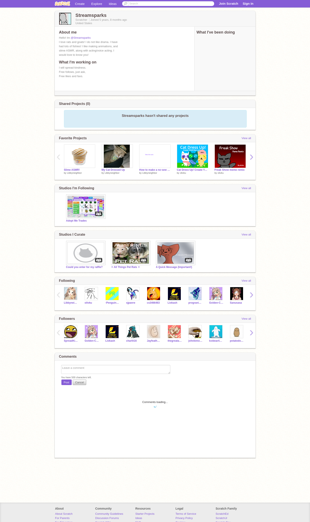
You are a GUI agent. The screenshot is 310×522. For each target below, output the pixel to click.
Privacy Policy (184, 518)
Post (66, 382)
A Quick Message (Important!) (174, 267)
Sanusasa (236, 302)
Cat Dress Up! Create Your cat (192, 169)
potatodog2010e (237, 340)
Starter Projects (145, 513)
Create (80, 4)
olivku (183, 173)
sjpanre (130, 302)
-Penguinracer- (112, 302)
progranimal (195, 302)
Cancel (79, 382)
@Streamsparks (80, 37)
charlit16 (131, 340)
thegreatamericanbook (175, 340)
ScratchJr (221, 518)
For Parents (62, 518)
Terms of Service (185, 513)
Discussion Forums (107, 518)
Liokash (172, 302)
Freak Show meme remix (230, 169)
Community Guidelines (109, 513)
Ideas (113, 4)
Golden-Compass (216, 302)
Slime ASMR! (72, 169)
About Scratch (64, 513)
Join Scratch (228, 3)
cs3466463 (153, 302)
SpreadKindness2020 (71, 340)
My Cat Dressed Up (113, 169)
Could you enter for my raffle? (84, 267)
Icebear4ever (216, 340)
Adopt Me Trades (76, 220)
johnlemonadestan (195, 340)
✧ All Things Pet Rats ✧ (125, 267)
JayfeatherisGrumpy (154, 340)
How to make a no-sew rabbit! (155, 169)
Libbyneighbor (74, 173)
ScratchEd (222, 513)
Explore (96, 4)
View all (246, 138)
